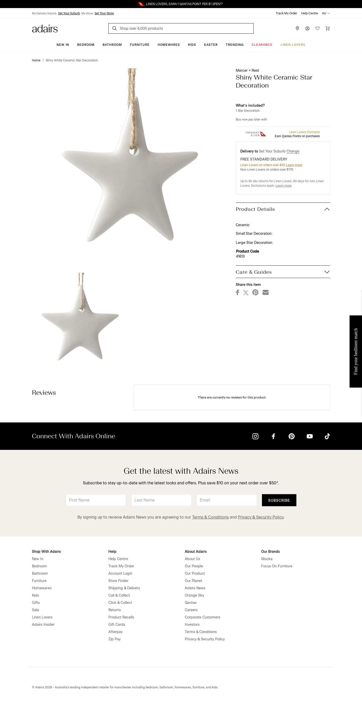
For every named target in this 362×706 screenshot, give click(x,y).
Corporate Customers (202, 617)
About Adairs (196, 552)
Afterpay (115, 632)
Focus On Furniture (276, 566)
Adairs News (195, 588)
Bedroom (86, 45)
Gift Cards (116, 624)
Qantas (191, 603)
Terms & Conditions (210, 517)
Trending (235, 45)
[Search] (115, 29)
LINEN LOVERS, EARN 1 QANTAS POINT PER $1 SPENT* (184, 4)
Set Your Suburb (69, 13)
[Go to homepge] (45, 28)
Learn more (294, 165)
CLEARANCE (262, 45)
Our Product (195, 573)
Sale (35, 610)
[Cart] (327, 28)
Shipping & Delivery (124, 588)
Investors (192, 624)
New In (63, 45)
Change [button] (293, 151)
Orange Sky (194, 595)
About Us (192, 559)
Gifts (36, 603)
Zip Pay (114, 639)
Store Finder (118, 581)
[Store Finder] (297, 28)
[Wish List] (317, 28)
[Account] (307, 28)
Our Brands (270, 552)
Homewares (169, 45)
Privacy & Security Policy (261, 517)
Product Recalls (121, 617)
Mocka (267, 559)
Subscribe (279, 500)
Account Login (120, 573)
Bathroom (112, 45)
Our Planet (193, 581)
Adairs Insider (43, 624)
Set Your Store (104, 13)
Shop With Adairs (46, 552)
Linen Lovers (293, 45)
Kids (192, 45)
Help (112, 552)
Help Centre (309, 13)
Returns (114, 610)
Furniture (140, 45)
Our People (194, 566)
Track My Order (286, 13)
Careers (191, 610)
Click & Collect (120, 603)
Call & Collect (119, 595)
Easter (211, 45)
